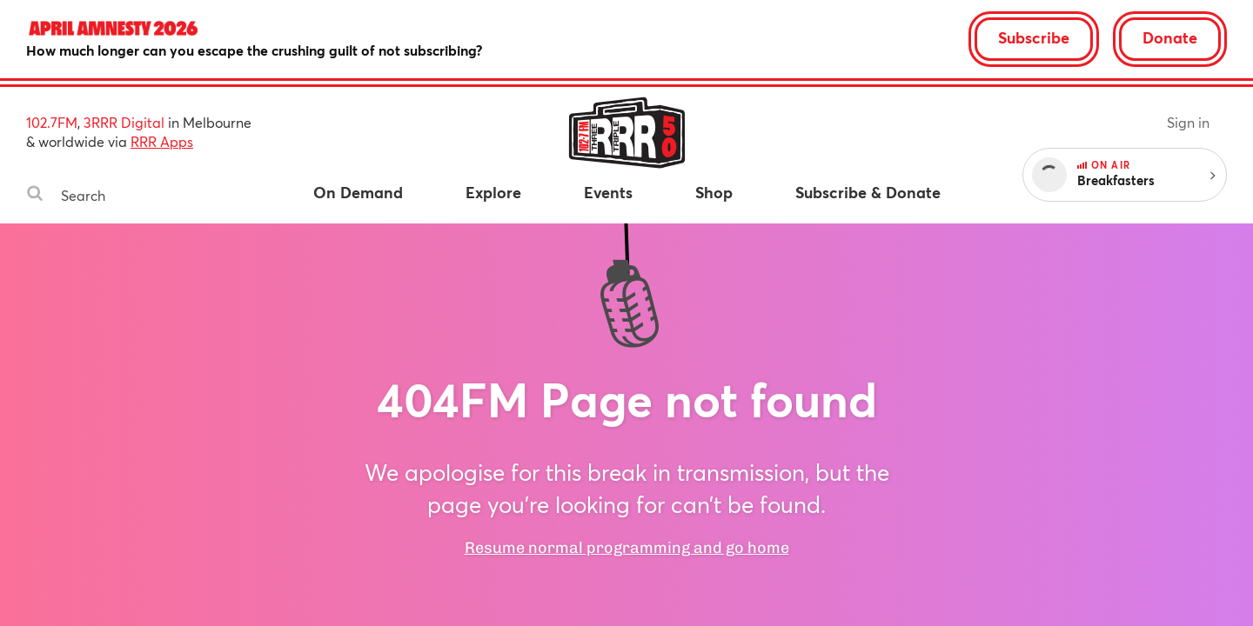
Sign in (1188, 122)
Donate (1169, 37)
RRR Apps (162, 141)
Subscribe (1033, 37)
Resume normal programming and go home (627, 547)
